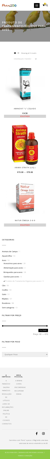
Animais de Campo (10, 251)
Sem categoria (8, 307)
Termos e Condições (25, 456)
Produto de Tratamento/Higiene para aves (23, 281)
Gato (4, 294)
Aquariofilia (7, 256)
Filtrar (43, 330)
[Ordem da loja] (25, 59)
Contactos (6, 424)
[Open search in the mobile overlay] (46, 5)
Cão (3, 285)
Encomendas (20, 387)
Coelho (5, 290)
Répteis (5, 299)
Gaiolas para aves (11, 276)
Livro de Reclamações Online (7, 407)
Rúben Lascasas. (38, 452)
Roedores (6, 303)
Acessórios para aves (13, 263)
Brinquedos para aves (13, 272)
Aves (4, 260)
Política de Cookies (6, 417)
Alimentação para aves (13, 268)
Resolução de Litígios (7, 397)
